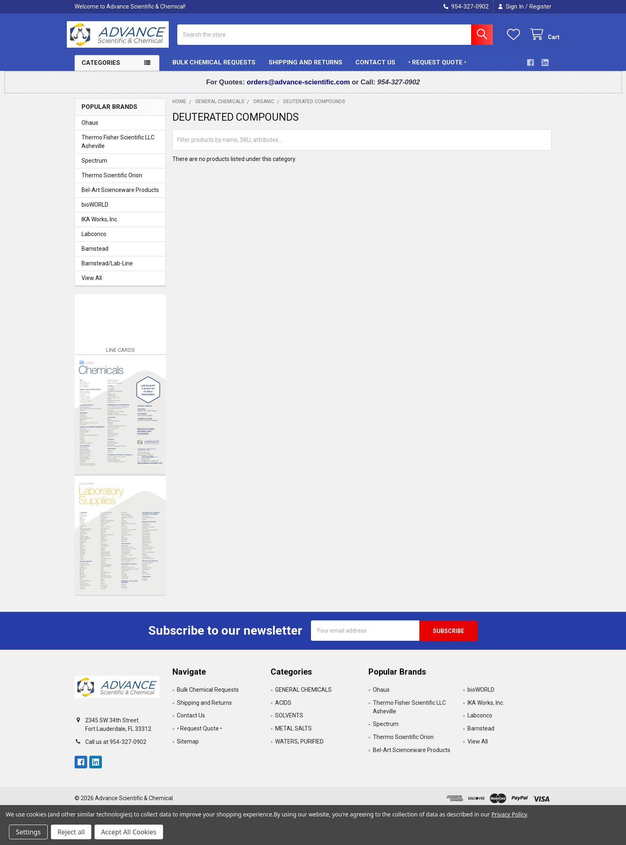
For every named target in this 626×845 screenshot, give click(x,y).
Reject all (71, 831)
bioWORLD (95, 210)
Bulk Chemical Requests (214, 68)
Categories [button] (101, 69)
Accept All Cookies (128, 831)
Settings (28, 831)
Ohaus (90, 128)
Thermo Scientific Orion (112, 181)
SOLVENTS (289, 721)
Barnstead (95, 254)
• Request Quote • (437, 68)
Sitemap (188, 747)
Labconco (94, 239)
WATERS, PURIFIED (299, 747)
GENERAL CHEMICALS (303, 695)
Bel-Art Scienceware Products (120, 195)
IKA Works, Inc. (100, 225)
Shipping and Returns (305, 68)
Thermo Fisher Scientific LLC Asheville (118, 147)
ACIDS (283, 708)
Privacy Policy (509, 814)
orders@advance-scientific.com (299, 88)
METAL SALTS (293, 734)
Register (540, 6)
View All (92, 283)
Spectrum (94, 166)
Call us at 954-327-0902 (115, 747)
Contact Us (375, 68)
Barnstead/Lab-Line (107, 269)
